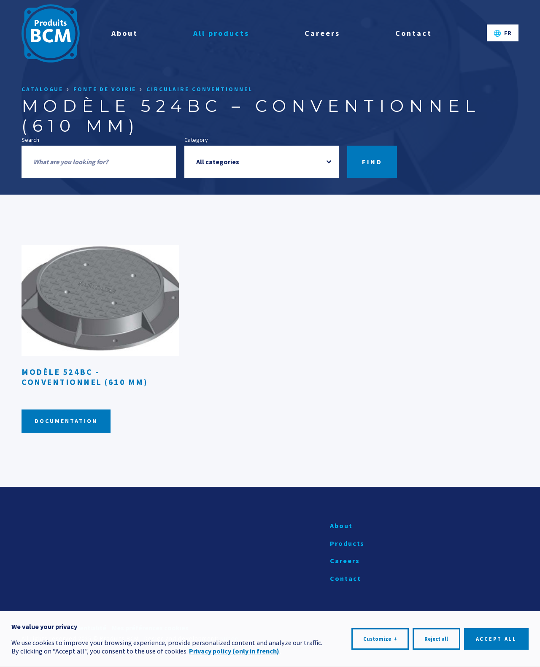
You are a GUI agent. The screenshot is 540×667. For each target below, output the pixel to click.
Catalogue (42, 89)
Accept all (496, 637)
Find (372, 161)
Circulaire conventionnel (199, 89)
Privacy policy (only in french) (234, 649)
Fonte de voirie (104, 89)
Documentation (66, 421)
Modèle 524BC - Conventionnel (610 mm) (85, 376)
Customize (380, 637)
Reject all (436, 637)
